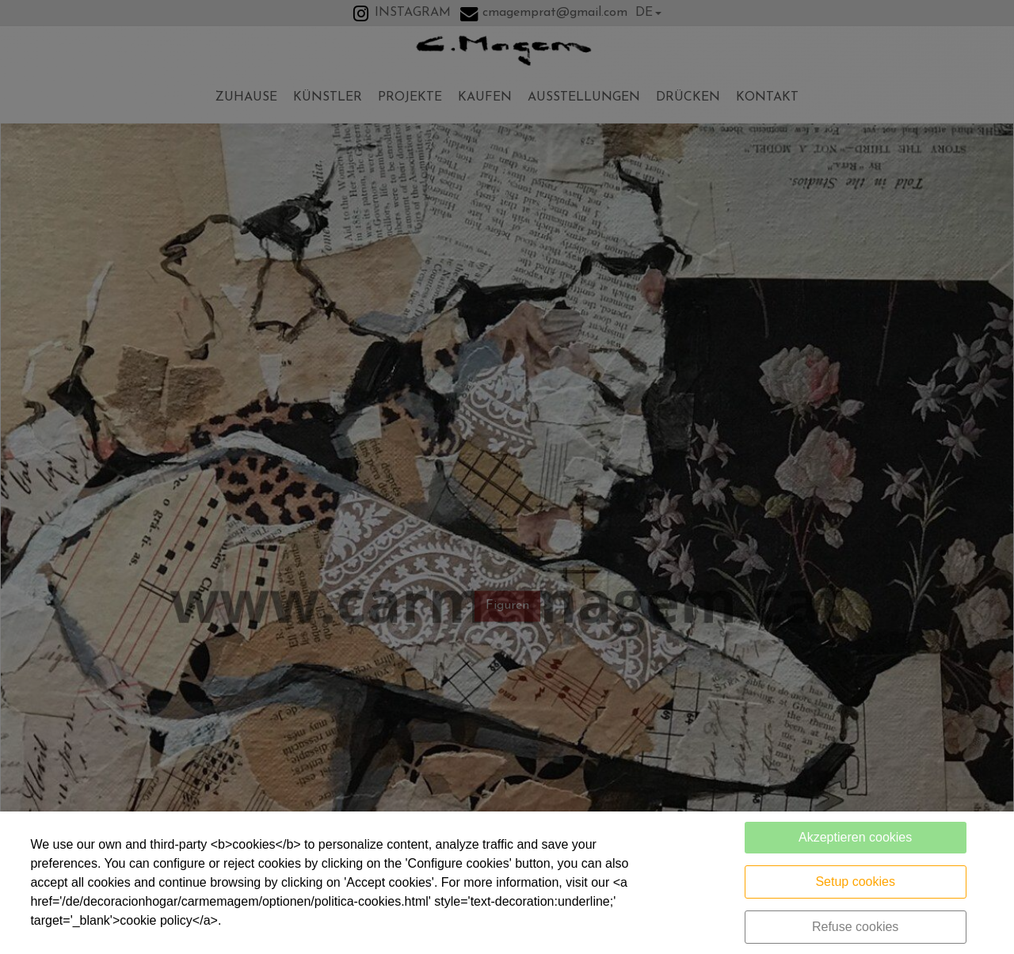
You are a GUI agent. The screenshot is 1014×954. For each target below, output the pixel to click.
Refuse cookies (855, 926)
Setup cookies (855, 881)
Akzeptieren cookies (855, 837)
